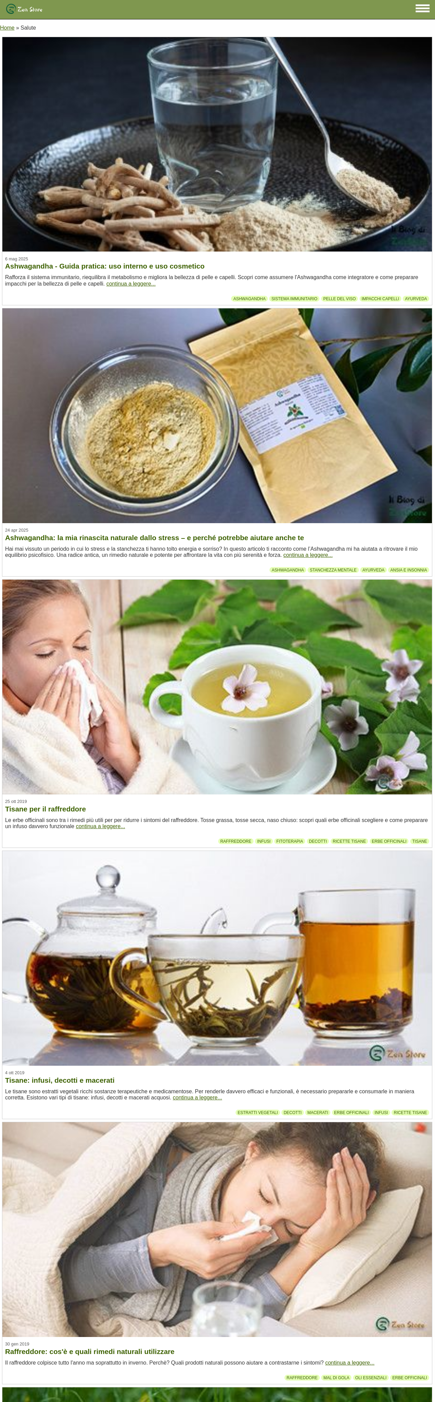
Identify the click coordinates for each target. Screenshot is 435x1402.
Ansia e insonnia (408, 569)
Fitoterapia (289, 841)
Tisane (419, 841)
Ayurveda (416, 298)
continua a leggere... (131, 284)
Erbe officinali (389, 841)
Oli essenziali (370, 1377)
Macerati (318, 1112)
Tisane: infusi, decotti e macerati (60, 1080)
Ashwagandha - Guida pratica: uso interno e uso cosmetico (105, 266)
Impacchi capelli (380, 298)
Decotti (318, 841)
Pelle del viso (339, 298)
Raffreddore (235, 841)
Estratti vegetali (258, 1112)
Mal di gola (336, 1377)
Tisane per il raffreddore (45, 809)
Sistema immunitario (294, 298)
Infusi (264, 841)
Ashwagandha (249, 298)
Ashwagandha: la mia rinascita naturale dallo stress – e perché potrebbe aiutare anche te (154, 538)
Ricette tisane (349, 841)
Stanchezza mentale (333, 569)
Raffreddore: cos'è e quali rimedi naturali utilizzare (89, 1351)
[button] (423, 8)
